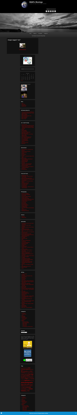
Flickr (51, 11)
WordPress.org (24, 106)
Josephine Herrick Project (25, 198)
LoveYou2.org (24, 241)
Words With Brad (24, 306)
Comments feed (24, 105)
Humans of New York (25, 197)
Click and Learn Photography (26, 194)
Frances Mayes (24, 278)
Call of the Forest (24, 152)
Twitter (48, 11)
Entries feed (23, 104)
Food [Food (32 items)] (27, 374)
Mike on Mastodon (24, 117)
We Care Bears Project (25, 142)
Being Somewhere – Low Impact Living (27, 149)
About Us (34, 33)
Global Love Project (24, 238)
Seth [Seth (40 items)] (31, 385)
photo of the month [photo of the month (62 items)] (25, 384)
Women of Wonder (24, 267)
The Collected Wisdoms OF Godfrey (27, 296)
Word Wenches (24, 305)
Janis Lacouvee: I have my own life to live (27, 280)
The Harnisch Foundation (25, 256)
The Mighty (23, 257)
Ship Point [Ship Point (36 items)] (24, 387)
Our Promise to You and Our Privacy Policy (38, 35)
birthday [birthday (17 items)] (29, 371)
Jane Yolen (23, 279)
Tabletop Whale (24, 217)
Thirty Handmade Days (25, 140)
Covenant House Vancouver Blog (26, 233)
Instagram (55, 11)
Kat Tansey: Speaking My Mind (26, 240)
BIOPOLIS (23, 150)
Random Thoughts (24, 401)
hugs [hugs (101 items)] (26, 378)
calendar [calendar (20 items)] (26, 372)
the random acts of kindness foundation (27, 259)
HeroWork (23, 155)
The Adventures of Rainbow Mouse (28, 326)
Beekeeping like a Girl (25, 175)
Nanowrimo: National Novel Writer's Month (28, 288)
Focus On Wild (24, 195)
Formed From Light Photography (26, 196)
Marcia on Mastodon (25, 116)
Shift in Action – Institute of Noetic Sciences (28, 255)
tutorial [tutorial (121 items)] (30, 388)
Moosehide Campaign (25, 243)
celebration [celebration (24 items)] (29, 372)
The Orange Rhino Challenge (26, 258)
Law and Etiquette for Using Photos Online (28, 199)
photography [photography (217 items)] (29, 382)
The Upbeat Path (24, 185)
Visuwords (23, 302)
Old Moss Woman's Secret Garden (27, 200)
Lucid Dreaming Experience (26, 242)
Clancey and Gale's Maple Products (27, 178)
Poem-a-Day (23, 291)
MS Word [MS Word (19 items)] (32, 380)
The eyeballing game (25, 139)
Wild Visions (23, 143)
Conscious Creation (24, 232)
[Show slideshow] (22, 49)
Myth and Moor (24, 287)
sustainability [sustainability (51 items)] (23, 388)
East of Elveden (24, 154)
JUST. (22, 239)
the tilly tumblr (24, 297)
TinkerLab (23, 141)
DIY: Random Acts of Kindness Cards (27, 275)
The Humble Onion (24, 184)
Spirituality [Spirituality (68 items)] (28, 387)
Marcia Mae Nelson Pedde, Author (26, 115)
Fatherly (23, 129)
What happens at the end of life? (26, 266)
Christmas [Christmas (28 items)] (22, 374)
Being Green (24, 314)
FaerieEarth (23, 277)
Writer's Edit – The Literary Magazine (27, 307)
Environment (23, 313)
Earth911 (23, 153)
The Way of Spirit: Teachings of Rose (27, 261)
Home (30, 33)
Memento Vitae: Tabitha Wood (26, 283)
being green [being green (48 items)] (25, 371)
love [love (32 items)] (30, 380)
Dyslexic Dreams (24, 276)
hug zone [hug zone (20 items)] (29, 378)
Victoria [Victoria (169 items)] (23, 390)
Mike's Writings (25, 323)
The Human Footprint (25, 165)
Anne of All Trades (24, 124)
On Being (23, 245)
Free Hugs (24, 402)
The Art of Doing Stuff (25, 138)
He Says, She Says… (26, 321)
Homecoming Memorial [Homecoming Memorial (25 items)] (30, 377)
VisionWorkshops (24, 209)
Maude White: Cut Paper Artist (26, 132)
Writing (23, 320)
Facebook (46, 11)
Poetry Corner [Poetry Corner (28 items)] (26, 385)
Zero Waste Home (24, 169)
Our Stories (40, 33)
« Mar (22, 80)
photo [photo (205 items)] (23, 382)
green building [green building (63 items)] (26, 375)
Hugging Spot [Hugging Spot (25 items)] (23, 378)
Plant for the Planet (24, 161)
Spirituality (23, 403)
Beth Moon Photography (25, 193)
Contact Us (46, 33)
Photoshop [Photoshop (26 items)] (31, 384)
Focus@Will (23, 237)
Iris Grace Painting (24, 131)
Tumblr (53, 11)
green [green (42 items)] (22, 375)
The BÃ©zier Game (24, 206)
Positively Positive (24, 246)
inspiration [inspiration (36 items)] (32, 378)
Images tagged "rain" (14, 40)
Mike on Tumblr (24, 118)
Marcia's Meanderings (26, 322)
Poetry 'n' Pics (25, 324)
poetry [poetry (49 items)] (22, 385)
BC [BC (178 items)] (22, 371)
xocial (22, 268)
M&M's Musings (36, 2)
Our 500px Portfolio (24, 201)
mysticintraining (24, 244)
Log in (22, 103)
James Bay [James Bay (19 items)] (22, 380)
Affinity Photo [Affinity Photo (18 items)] (31, 369)
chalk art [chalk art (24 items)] (32, 372)
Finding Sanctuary (24, 236)
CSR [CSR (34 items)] (25, 374)
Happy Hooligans (24, 130)
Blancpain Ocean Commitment (26, 151)
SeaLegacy (23, 162)
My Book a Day (24, 286)
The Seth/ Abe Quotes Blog (25, 260)
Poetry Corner (25, 325)
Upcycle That (23, 168)
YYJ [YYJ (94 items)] (28, 390)
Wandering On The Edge (25, 210)
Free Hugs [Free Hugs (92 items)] (30, 374)
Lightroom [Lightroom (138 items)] (27, 380)
